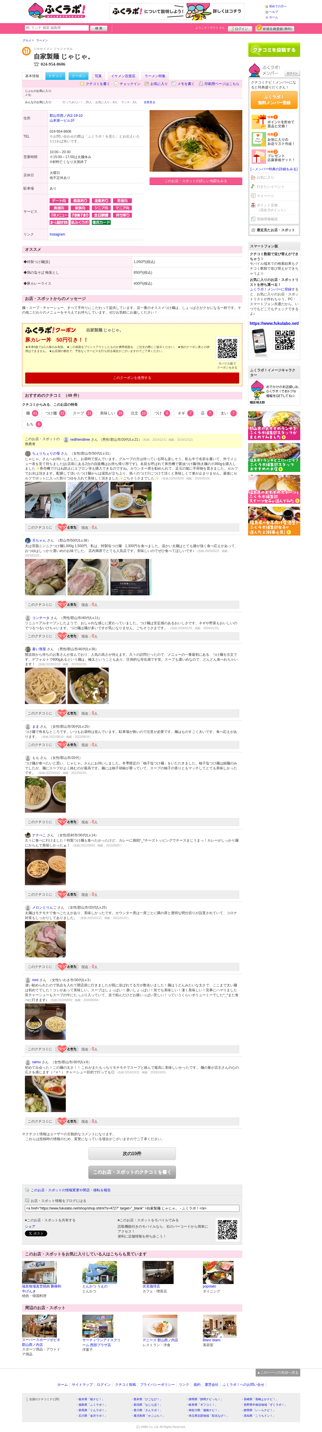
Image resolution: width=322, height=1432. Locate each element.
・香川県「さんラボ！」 (147, 1410)
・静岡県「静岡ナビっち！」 (204, 1399)
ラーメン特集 (155, 76)
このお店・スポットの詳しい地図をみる (196, 181)
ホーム (273, 17)
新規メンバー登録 (274, 28)
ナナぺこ (39, 835)
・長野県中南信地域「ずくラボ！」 (264, 1404)
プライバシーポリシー (157, 1385)
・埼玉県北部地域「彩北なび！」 (207, 1415)
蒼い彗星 (39, 649)
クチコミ (55, 76)
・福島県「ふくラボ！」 (92, 1404)
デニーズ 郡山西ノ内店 (160, 1340)
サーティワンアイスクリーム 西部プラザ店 (101, 1342)
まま (35, 727)
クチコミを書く (98, 84)
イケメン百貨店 (123, 76)
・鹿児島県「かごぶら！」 (148, 1415)
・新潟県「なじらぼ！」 (147, 1404)
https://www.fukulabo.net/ (274, 323)
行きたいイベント (271, 187)
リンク (184, 1385)
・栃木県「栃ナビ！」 (90, 1399)
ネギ (186, 413)
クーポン (78, 76)
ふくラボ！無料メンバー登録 (274, 100)
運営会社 (212, 1385)
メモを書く (186, 84)
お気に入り (159, 84)
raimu (36, 1062)
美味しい (112, 413)
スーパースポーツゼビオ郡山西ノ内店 (41, 1342)
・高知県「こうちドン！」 (258, 1415)
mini (35, 980)
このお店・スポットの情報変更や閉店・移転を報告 (71, 1190)
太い (229, 413)
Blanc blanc (212, 1340)
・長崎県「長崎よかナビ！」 (260, 1399)
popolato (209, 1286)
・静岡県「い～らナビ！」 (258, 1410)
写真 (98, 76)
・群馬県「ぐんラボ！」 (92, 1410)
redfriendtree (80, 440)
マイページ (265, 196)
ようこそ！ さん (210, 27)
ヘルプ (273, 11)
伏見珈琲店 (151, 1286)
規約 (197, 1385)
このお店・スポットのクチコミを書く (132, 1172)
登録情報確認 (267, 219)
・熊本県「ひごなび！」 (147, 1399)
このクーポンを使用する (132, 378)
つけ (162, 413)
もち (34, 424)
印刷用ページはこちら (222, 84)
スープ (83, 413)
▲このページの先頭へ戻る (278, 1372)
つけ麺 (56, 413)
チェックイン (130, 84)
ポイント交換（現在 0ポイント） (272, 207)
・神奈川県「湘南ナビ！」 (203, 1410)
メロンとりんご (44, 907)
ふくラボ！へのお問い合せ (243, 1385)
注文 (139, 413)
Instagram (57, 234)
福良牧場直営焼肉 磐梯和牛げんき (41, 1288)
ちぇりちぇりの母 (46, 453)
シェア (30, 1226)
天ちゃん (39, 540)
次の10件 (132, 1153)
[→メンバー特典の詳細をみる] (274, 169)
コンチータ (41, 618)
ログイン (240, 28)
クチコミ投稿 (125, 1385)
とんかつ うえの (95, 1286)
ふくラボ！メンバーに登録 (271, 289)
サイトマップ (82, 1385)
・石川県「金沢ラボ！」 (92, 1415)
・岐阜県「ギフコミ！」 (202, 1404)
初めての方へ (278, 6)
